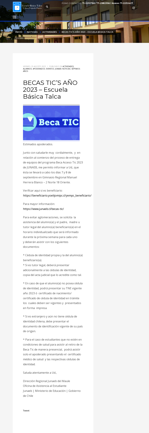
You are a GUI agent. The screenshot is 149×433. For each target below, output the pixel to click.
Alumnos (27, 69)
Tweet (26, 410)
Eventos (50, 69)
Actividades (68, 66)
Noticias (66, 69)
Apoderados (39, 69)
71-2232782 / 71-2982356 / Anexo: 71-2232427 (107, 3)
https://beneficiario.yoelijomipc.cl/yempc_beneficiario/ (57, 195)
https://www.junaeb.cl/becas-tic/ (43, 209)
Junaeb (58, 69)
